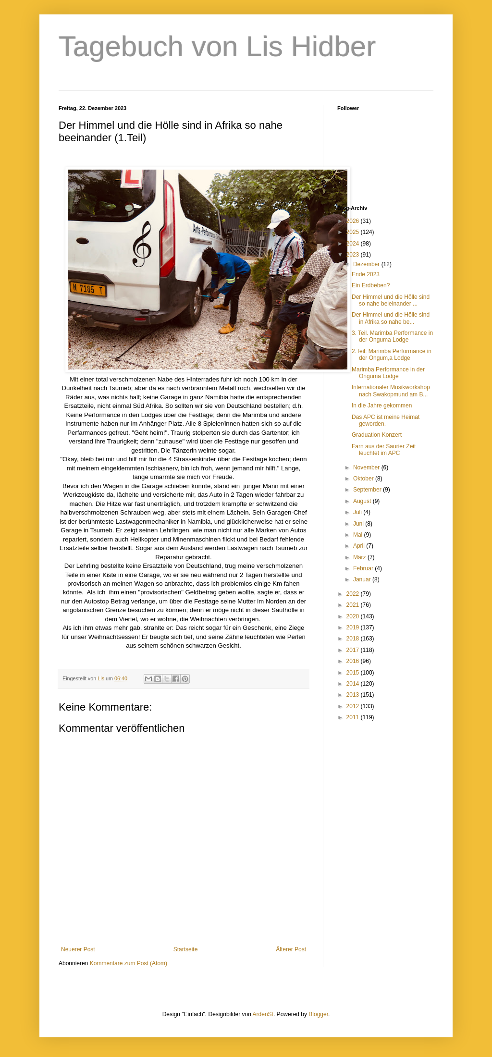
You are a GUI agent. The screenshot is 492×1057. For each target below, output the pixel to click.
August (363, 501)
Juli (358, 512)
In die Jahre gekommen (382, 405)
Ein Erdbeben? (371, 285)
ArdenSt (263, 1014)
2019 (353, 627)
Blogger (318, 1014)
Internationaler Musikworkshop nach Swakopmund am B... (391, 390)
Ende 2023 (366, 274)
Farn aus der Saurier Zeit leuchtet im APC (384, 449)
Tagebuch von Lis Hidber (217, 46)
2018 (353, 638)
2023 (353, 254)
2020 (353, 616)
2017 (353, 650)
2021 (353, 605)
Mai (358, 534)
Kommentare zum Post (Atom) (128, 963)
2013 (353, 694)
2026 (353, 221)
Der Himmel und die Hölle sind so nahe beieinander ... (391, 300)
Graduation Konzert (377, 434)
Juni (359, 523)
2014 (353, 683)
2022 (353, 593)
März (360, 557)
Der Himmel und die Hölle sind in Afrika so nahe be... (391, 318)
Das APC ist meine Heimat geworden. (385, 420)
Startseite (185, 949)
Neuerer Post (78, 949)
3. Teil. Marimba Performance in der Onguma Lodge (392, 336)
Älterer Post (291, 949)
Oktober (364, 478)
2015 (353, 672)
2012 (353, 706)
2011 (353, 717)
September (368, 489)
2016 (353, 661)
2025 (353, 232)
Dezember (367, 264)
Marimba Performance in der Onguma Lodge (388, 373)
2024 (353, 243)
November (367, 467)
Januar (362, 579)
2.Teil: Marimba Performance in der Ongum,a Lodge (391, 354)
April (359, 545)
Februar (364, 568)
